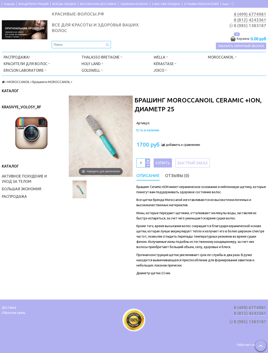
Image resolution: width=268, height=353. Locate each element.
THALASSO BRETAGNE (102, 57)
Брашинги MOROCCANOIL (51, 82)
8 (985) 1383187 (250, 25)
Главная (9, 3)
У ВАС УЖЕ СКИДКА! (166, 3)
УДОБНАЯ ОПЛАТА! (134, 3)
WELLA (161, 57)
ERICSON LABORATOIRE (25, 70)
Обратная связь (14, 313)
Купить (163, 163)
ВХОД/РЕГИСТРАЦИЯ (33, 3)
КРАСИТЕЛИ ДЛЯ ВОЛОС (27, 63)
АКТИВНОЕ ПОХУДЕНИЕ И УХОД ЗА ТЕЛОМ (24, 178)
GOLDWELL (92, 70)
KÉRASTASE (165, 63)
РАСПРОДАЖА (14, 196)
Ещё (226, 4)
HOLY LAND (92, 63)
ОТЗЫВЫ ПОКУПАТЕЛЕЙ (201, 3)
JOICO (160, 70)
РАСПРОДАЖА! (17, 57)
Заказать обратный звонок (241, 46)
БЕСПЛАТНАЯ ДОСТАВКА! (98, 3)
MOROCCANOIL (222, 57)
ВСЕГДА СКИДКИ (64, 3)
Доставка (9, 307)
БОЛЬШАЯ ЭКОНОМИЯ (21, 189)
